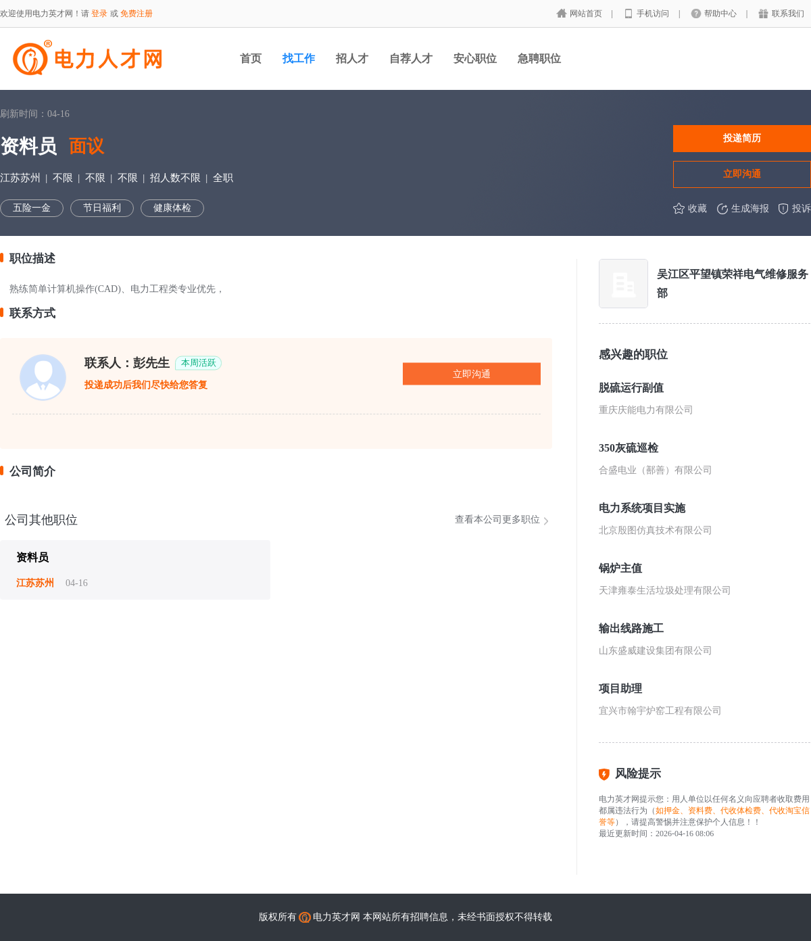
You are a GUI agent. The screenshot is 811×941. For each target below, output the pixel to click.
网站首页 (587, 13)
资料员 (32, 557)
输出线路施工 (631, 628)
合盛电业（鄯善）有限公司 (655, 470)
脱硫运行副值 (631, 387)
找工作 (298, 58)
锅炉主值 (620, 568)
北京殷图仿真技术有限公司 (655, 530)
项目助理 (620, 688)
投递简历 (742, 137)
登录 (99, 13)
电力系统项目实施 (642, 508)
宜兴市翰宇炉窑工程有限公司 (660, 711)
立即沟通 (742, 173)
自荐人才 (411, 58)
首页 (251, 58)
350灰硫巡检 (628, 448)
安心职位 (475, 58)
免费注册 (136, 13)
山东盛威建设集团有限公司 (655, 651)
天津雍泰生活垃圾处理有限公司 (665, 590)
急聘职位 (539, 58)
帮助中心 (721, 13)
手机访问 (654, 13)
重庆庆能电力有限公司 (646, 410)
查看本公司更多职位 (497, 519)
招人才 (352, 58)
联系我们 (788, 13)
